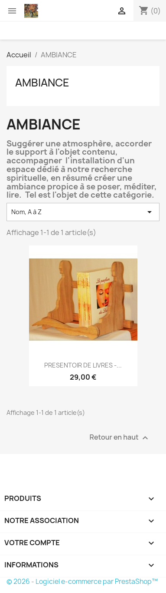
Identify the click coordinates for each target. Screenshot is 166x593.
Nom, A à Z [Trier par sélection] (83, 212)
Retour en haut (120, 438)
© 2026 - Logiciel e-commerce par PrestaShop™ (82, 581)
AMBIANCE (42, 82)
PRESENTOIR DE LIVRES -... (83, 365)
